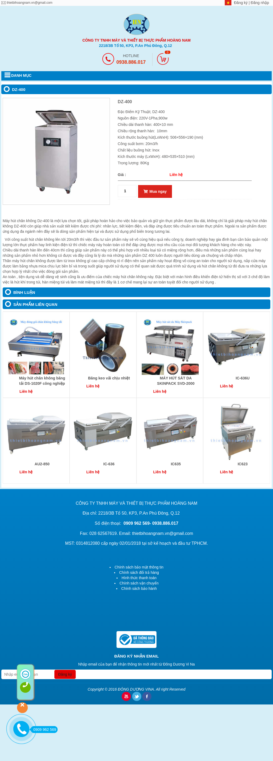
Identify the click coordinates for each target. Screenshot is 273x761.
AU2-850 (42, 464)
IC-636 (109, 464)
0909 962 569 (43, 729)
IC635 (176, 464)
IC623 (242, 464)
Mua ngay (155, 191)
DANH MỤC (21, 75)
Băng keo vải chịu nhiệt (109, 378)
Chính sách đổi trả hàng (139, 572)
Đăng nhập (260, 3)
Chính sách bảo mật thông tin (139, 567)
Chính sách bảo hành (139, 588)
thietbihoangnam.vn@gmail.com (30, 3)
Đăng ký (241, 3)
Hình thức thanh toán (139, 578)
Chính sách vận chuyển (139, 583)
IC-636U (243, 378)
